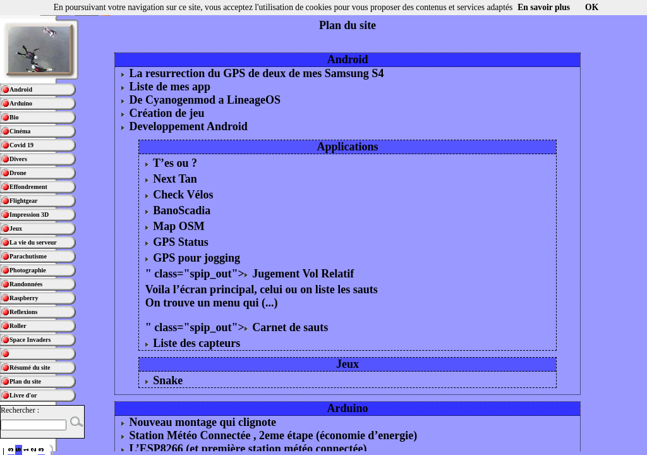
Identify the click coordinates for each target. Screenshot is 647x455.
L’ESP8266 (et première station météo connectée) (244, 448)
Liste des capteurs (193, 343)
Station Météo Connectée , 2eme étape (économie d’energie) (269, 435)
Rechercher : (20, 410)
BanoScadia (178, 210)
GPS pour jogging (192, 258)
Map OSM (175, 226)
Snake (164, 380)
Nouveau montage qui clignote (198, 422)
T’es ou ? (171, 163)
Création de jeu (162, 113)
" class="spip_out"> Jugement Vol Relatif (249, 273)
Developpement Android (184, 126)
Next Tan (171, 179)
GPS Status (177, 242)
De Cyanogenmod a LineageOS (201, 100)
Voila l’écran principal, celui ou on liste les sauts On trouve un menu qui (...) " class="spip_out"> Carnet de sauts (261, 308)
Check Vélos (179, 194)
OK (591, 7)
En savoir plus (543, 7)
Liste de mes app (165, 86)
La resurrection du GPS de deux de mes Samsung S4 (252, 73)
